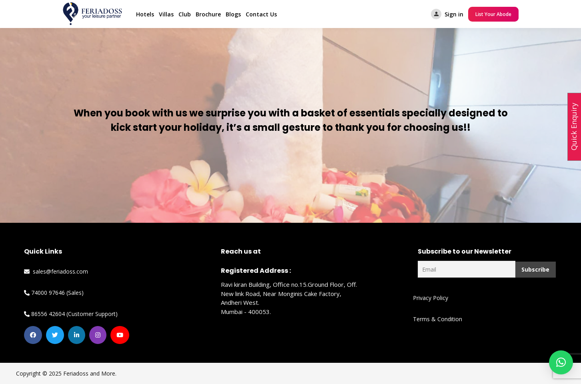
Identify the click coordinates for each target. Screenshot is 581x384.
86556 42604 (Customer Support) (71, 314)
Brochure (208, 14)
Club (184, 14)
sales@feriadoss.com (56, 271)
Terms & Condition (437, 319)
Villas (166, 14)
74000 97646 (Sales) (54, 292)
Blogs (233, 14)
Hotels (145, 14)
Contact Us (261, 14)
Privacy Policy (430, 298)
